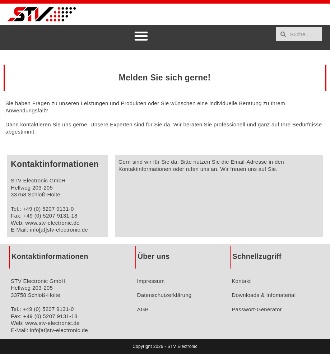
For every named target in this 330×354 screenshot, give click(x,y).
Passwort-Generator (257, 309)
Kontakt (241, 281)
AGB (143, 309)
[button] (141, 36)
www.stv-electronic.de (52, 223)
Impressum (151, 281)
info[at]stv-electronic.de (59, 230)
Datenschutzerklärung (164, 295)
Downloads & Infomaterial (264, 295)
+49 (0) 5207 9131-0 (48, 209)
